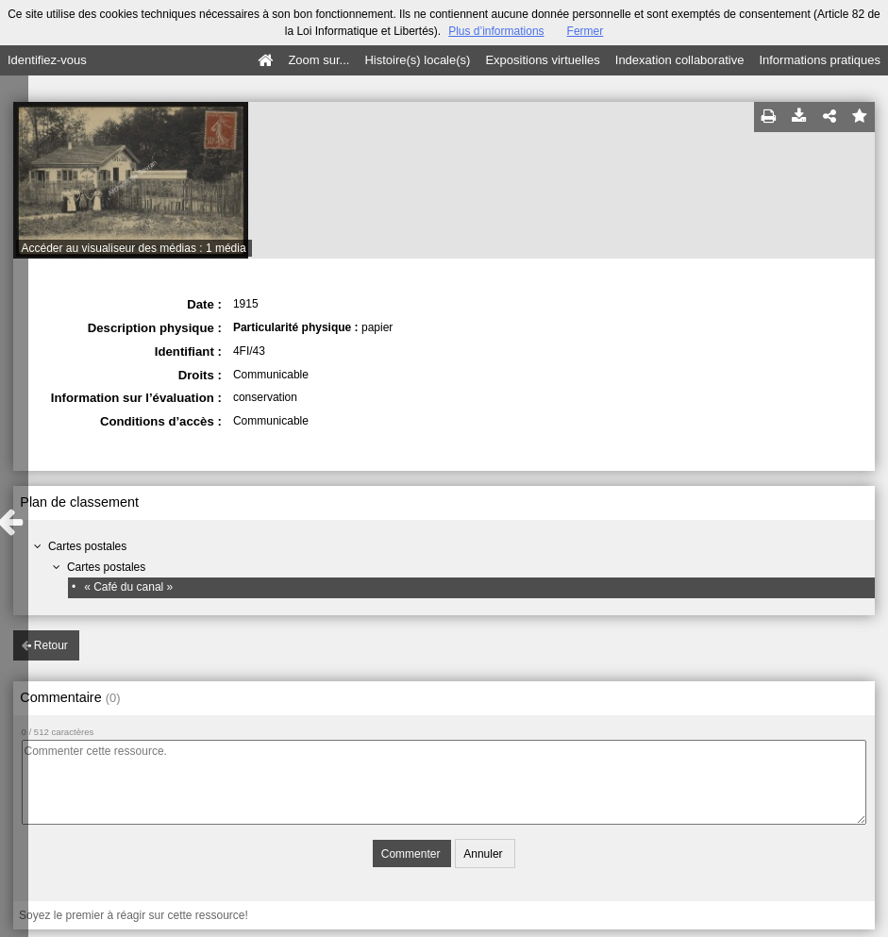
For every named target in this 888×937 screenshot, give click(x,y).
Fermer (585, 31)
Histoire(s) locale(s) (417, 60)
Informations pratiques (819, 60)
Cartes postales (87, 546)
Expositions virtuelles (542, 60)
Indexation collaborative (680, 60)
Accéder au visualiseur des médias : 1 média (134, 248)
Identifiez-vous (47, 60)
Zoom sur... (318, 60)
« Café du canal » (128, 587)
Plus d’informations (496, 31)
